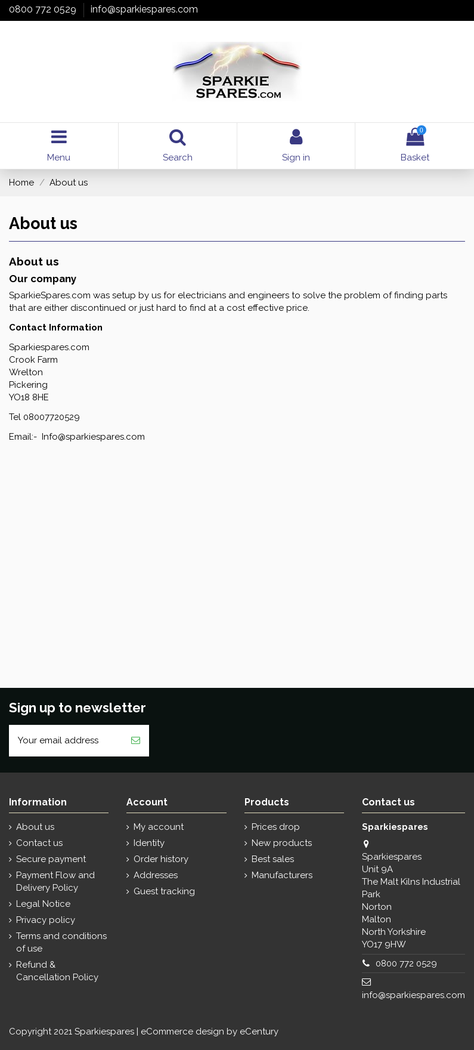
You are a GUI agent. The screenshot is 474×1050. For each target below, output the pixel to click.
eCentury (259, 1031)
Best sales (273, 859)
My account (159, 827)
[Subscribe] (135, 740)
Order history (161, 859)
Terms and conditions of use (61, 942)
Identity (149, 843)
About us (35, 827)
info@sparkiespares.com (144, 9)
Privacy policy (45, 920)
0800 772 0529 (44, 9)
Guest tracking (164, 891)
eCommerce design (182, 1031)
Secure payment (51, 859)
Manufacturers (282, 875)
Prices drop (276, 827)
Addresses (156, 875)
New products (282, 843)
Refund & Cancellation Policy (57, 971)
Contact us (39, 843)
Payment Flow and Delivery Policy (55, 881)
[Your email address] (65, 740)
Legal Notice (43, 903)
